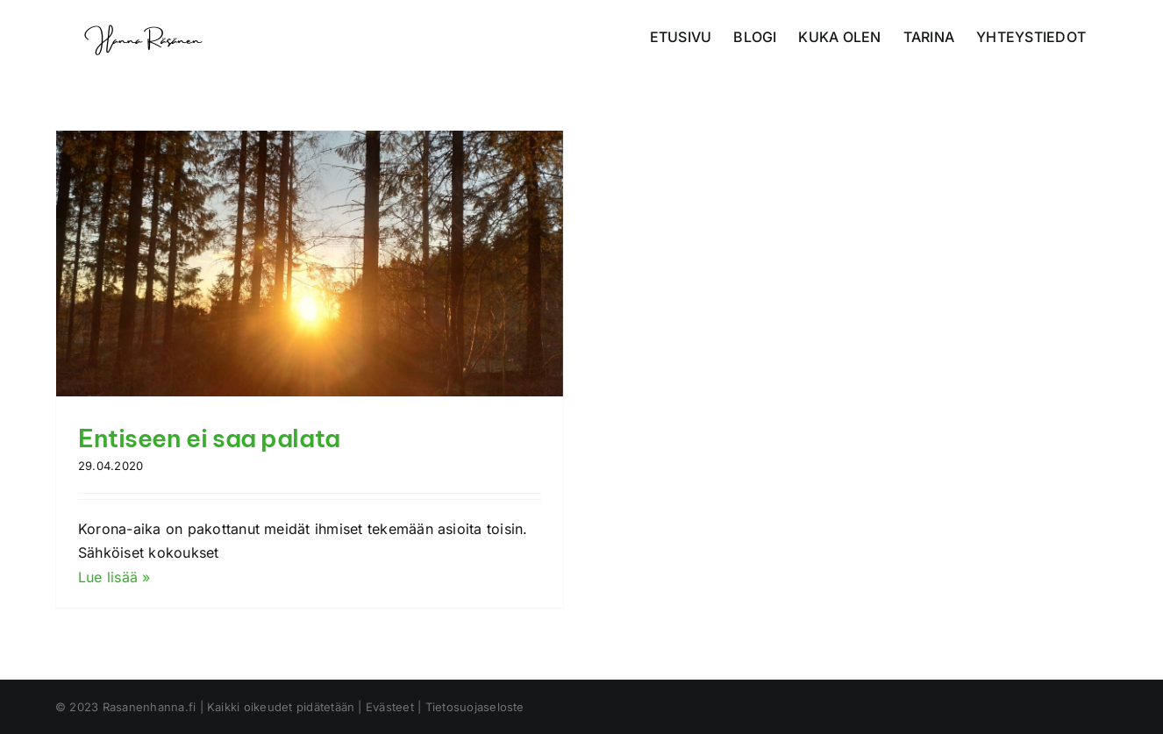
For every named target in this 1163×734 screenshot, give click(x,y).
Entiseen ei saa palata (209, 438)
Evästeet (390, 707)
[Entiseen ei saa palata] (309, 263)
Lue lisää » (114, 577)
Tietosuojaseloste (474, 707)
